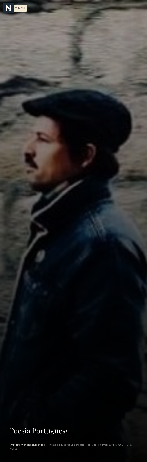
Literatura (68, 444)
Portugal (91, 444)
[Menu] (8, 8)
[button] (19, 8)
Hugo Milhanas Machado (29, 444)
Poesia (80, 444)
